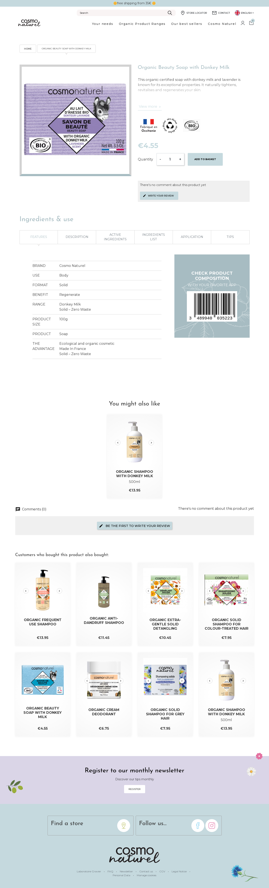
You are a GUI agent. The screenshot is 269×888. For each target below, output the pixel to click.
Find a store (67, 824)
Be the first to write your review (134, 526)
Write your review (158, 195)
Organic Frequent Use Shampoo (42, 622)
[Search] (126, 13)
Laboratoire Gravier (89, 871)
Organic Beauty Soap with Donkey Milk (42, 712)
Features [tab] (38, 237)
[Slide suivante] (151, 443)
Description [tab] (77, 237)
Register (135, 789)
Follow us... (153, 824)
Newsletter (127, 871)
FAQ (111, 871)
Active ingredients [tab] (115, 237)
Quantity (145, 159)
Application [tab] (192, 237)
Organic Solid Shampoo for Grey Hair (165, 714)
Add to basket (205, 159)
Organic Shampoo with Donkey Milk (134, 474)
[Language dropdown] (244, 13)
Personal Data (122, 875)
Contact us (146, 871)
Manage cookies (146, 875)
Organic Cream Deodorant (103, 712)
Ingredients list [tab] (153, 237)
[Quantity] (170, 159)
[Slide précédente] (118, 443)
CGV (162, 871)
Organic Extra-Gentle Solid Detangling (165, 624)
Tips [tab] (230, 237)
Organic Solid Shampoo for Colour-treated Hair (226, 624)
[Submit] (170, 13)
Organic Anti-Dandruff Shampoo (104, 620)
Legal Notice (179, 871)
